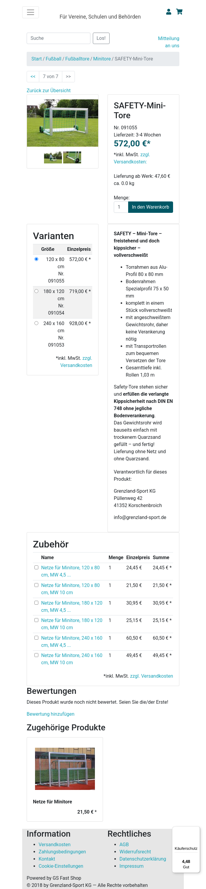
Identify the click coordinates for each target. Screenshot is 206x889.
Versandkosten (55, 844)
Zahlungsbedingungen (62, 852)
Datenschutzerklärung (142, 859)
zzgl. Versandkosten (151, 676)
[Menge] (121, 207)
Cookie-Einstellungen (61, 866)
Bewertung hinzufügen (51, 714)
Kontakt (47, 859)
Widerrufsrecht (135, 852)
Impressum (131, 866)
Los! (101, 38)
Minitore (102, 59)
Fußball (53, 59)
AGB (124, 844)
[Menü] (196, 830)
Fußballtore (77, 59)
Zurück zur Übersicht (49, 90)
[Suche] (58, 38)
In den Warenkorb (150, 207)
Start (36, 59)
